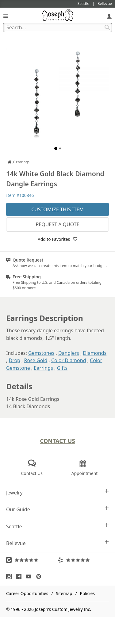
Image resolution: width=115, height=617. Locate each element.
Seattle (57, 526)
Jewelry (57, 492)
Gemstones (41, 353)
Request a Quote (57, 224)
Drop (14, 360)
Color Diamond (68, 360)
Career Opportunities (27, 593)
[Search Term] (57, 27)
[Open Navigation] (6, 16)
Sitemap (64, 593)
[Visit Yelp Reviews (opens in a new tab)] (83, 560)
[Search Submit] (107, 27)
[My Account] (109, 16)
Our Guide (57, 509)
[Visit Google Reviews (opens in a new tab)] (32, 560)
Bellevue (57, 543)
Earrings (43, 368)
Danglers (68, 353)
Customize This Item (57, 209)
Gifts (62, 368)
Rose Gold (36, 360)
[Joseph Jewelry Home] (9, 162)
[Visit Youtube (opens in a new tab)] (30, 576)
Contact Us (57, 440)
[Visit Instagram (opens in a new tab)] (10, 576)
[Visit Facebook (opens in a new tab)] (20, 576)
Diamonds (94, 353)
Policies (87, 593)
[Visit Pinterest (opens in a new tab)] (40, 576)
